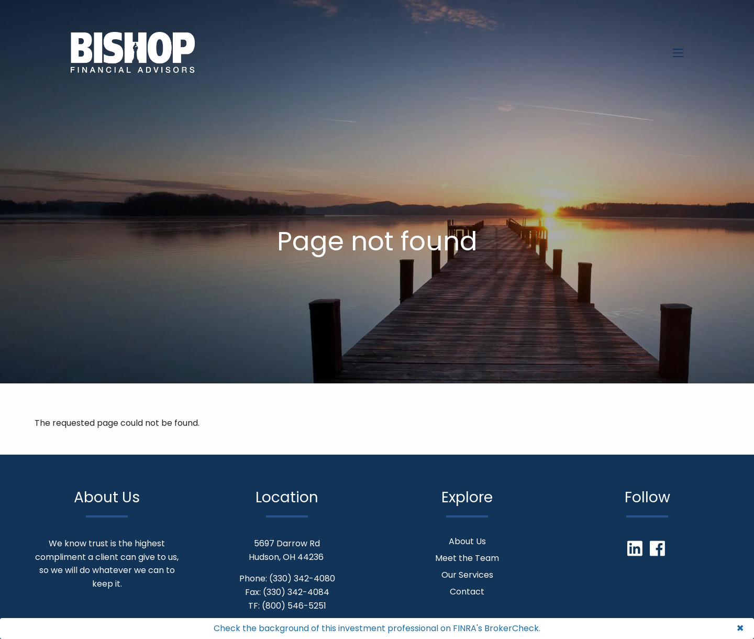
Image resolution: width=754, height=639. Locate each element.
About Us (467, 541)
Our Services (467, 575)
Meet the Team (467, 558)
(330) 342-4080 (302, 578)
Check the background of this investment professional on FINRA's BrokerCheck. (377, 628)
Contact (467, 592)
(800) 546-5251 (294, 606)
